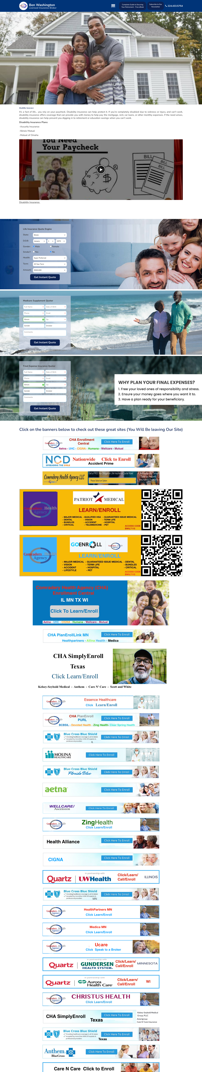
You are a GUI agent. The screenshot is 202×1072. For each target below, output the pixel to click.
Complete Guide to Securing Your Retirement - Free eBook (132, 5)
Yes (36, 252)
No (53, 252)
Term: (25, 263)
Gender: (27, 246)
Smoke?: (27, 252)
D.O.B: (26, 240)
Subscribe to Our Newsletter (155, 5)
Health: (26, 257)
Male (36, 246)
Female (53, 246)
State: (26, 234)
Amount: (27, 270)
